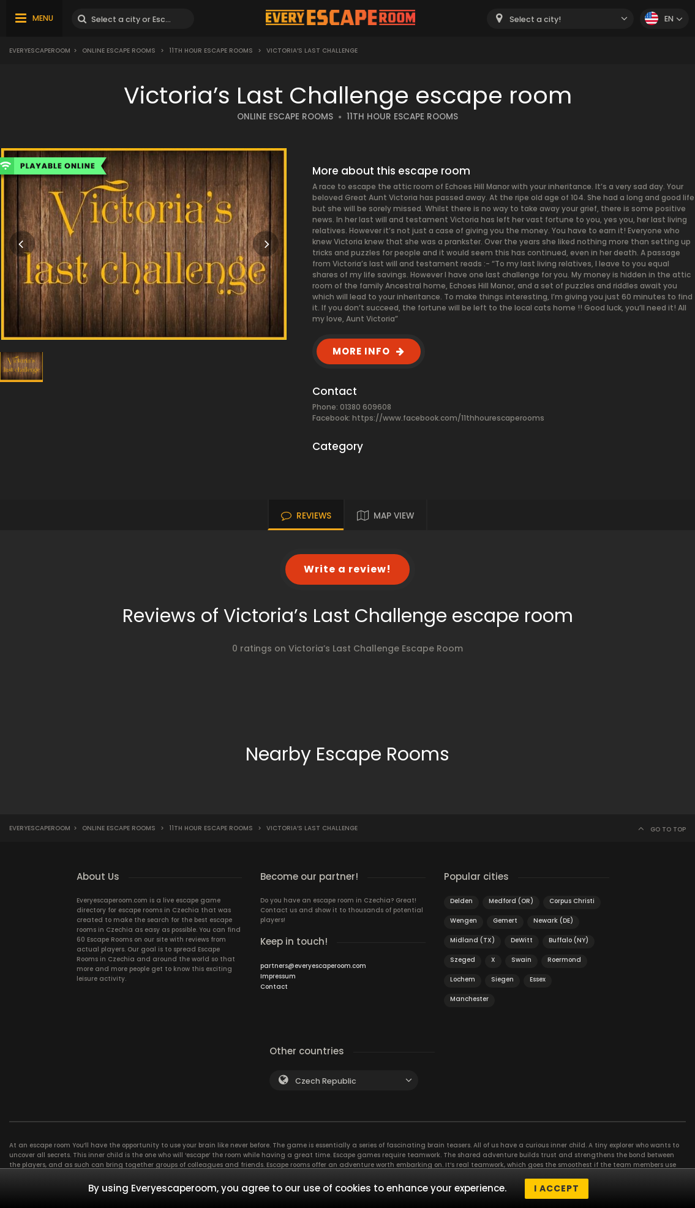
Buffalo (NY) (568, 940)
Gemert (505, 920)
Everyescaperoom (39, 50)
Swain (521, 959)
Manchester (469, 999)
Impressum (278, 976)
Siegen (502, 979)
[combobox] (560, 19)
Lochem (462, 979)
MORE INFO (361, 351)
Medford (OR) (511, 901)
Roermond (564, 959)
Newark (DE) (553, 920)
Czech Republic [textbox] (325, 1081)
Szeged (462, 959)
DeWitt (522, 940)
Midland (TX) (472, 940)
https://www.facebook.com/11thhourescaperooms (448, 418)
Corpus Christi (572, 901)
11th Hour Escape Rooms (211, 50)
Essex (538, 979)
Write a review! (347, 569)
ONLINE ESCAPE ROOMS (285, 116)
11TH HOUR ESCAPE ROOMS (402, 116)
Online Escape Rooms (119, 50)
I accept (556, 1188)
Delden (461, 901)
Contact (274, 986)
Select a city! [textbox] (535, 19)
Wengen (463, 920)
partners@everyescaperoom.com (313, 965)
